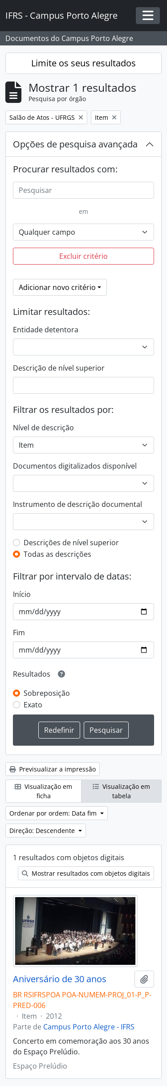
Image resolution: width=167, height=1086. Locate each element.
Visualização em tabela (121, 791)
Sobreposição (47, 693)
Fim (19, 632)
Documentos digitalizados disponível (75, 466)
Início (22, 594)
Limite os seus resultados (83, 63)
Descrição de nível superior (59, 368)
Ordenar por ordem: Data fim (53, 813)
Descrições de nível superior (71, 542)
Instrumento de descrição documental (77, 504)
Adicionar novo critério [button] (57, 287)
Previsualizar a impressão (52, 769)
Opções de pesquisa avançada (75, 144)
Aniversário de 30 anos (59, 979)
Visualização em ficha (43, 791)
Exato (33, 705)
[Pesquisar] (83, 190)
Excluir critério (83, 256)
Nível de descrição (43, 428)
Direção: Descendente (43, 830)
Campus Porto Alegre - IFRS (88, 1027)
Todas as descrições (57, 554)
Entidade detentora (45, 330)
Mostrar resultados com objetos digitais (86, 873)
